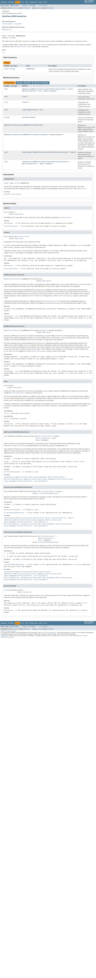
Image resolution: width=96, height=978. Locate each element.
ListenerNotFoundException (48, 493)
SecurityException (11, 226)
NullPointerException (12, 472)
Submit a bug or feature (8, 631)
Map (30, 110)
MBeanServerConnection (12, 125)
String (12, 69)
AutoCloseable (7, 24)
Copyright (4, 635)
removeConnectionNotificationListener (36, 152)
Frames (24, 5)
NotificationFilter (29, 91)
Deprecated (33, 2)
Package (11, 2)
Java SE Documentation (48, 632)
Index (41, 2)
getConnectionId (28, 117)
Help (45, 2)
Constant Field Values (12, 194)
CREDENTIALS (30, 69)
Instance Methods (24, 83)
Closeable (18, 24)
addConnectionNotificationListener (35, 89)
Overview (4, 2)
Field (15, 8)
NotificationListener (58, 89)
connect (25, 102)
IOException (19, 214)
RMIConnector (7, 29)
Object (46, 91)
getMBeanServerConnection (32, 125)
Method (27, 8)
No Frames (32, 5)
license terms (64, 635)
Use (22, 2)
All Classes (43, 5)
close (24, 96)
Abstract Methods (41, 83)
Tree (26, 2)
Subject (45, 134)
